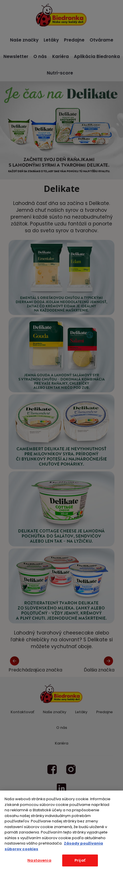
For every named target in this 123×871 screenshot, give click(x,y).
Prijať (79, 860)
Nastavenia (39, 860)
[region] (61, 831)
